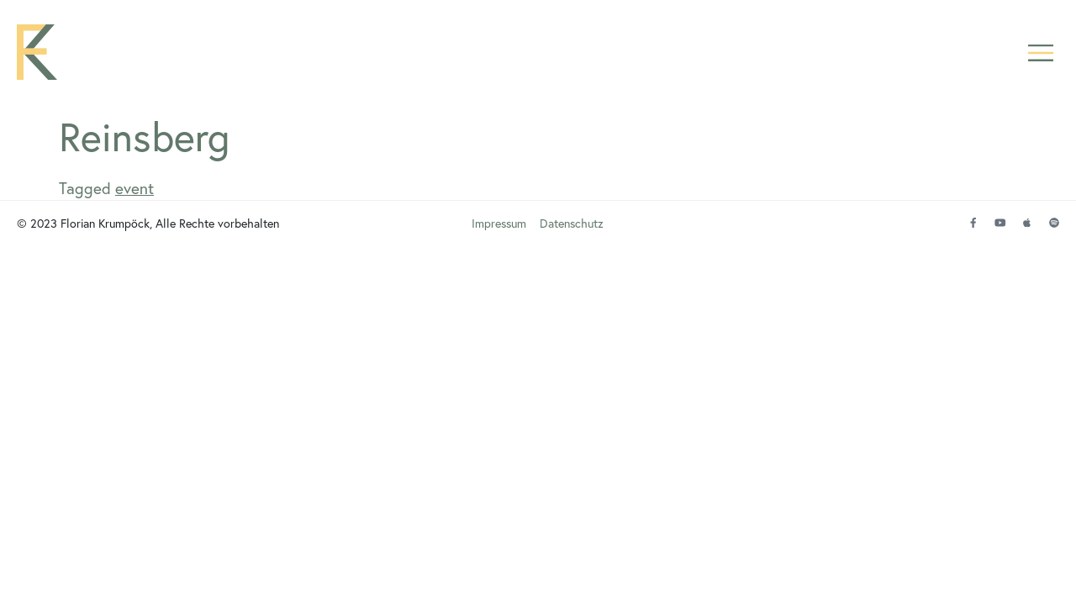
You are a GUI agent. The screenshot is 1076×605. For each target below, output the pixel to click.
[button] (1040, 52)
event (134, 188)
